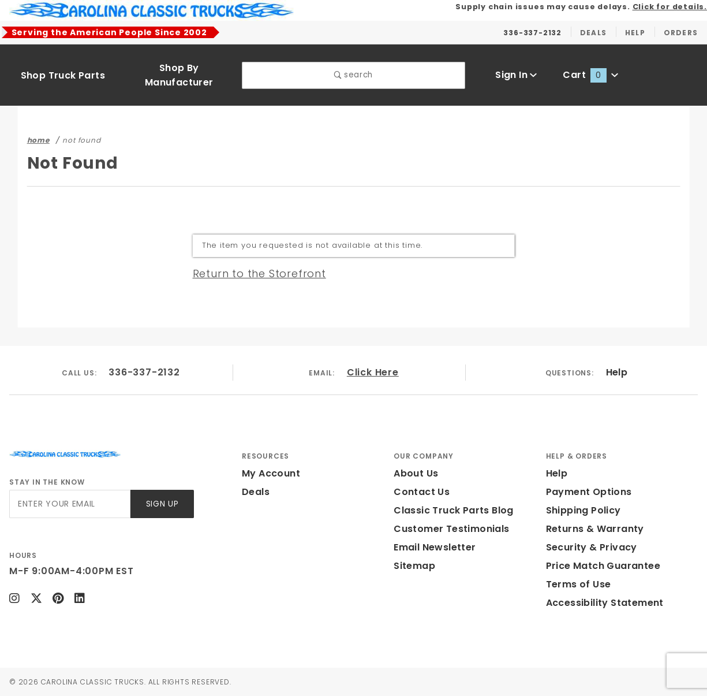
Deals (256, 491)
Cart (590, 74)
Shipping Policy (583, 510)
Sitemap (414, 565)
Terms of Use (578, 584)
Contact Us (422, 491)
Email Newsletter (435, 547)
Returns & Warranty (595, 528)
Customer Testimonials (451, 528)
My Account (271, 473)
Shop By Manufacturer (179, 75)
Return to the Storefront (259, 273)
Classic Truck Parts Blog (454, 510)
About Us (416, 473)
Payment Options (589, 491)
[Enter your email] (69, 504)
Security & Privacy (591, 547)
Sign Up (162, 503)
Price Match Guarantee (603, 565)
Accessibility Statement (605, 602)
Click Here (373, 372)
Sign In (516, 74)
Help (617, 372)
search (353, 74)
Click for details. (670, 7)
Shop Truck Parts (63, 75)
